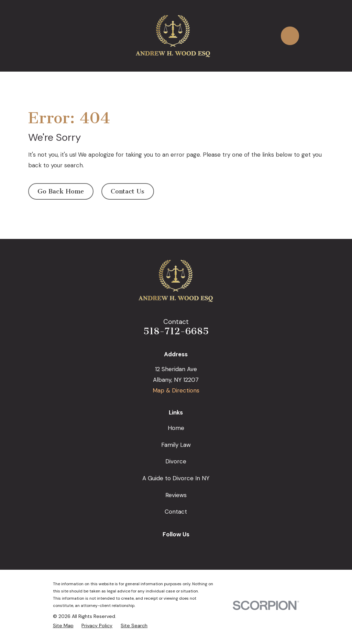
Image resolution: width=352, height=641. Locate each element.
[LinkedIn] (184, 548)
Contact (176, 511)
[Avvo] (200, 548)
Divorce (175, 461)
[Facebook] (168, 548)
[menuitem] (63, 625)
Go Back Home (60, 191)
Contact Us (127, 191)
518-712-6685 (176, 331)
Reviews (176, 495)
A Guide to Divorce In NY (175, 478)
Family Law (176, 445)
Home (176, 428)
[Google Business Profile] (152, 548)
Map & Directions (176, 390)
